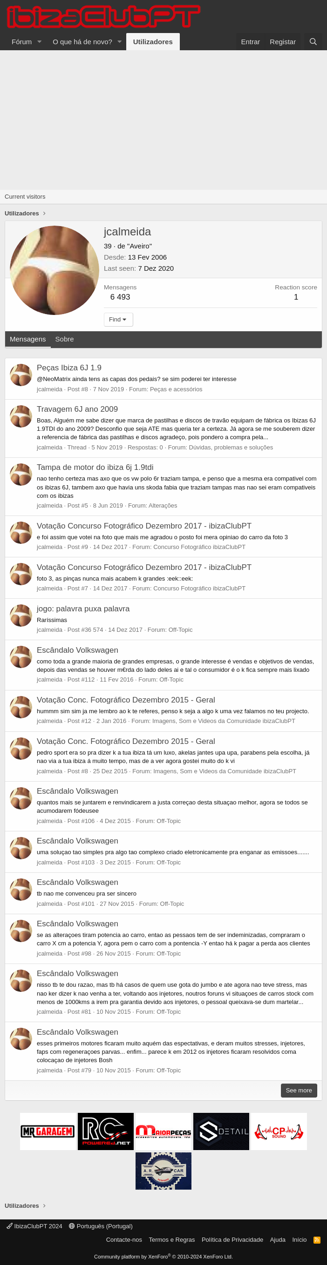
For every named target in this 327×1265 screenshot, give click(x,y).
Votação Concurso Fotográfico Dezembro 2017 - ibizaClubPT (144, 526)
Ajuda (278, 1239)
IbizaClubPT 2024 (34, 1226)
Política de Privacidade (232, 1239)
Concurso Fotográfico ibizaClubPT (199, 546)
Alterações (163, 505)
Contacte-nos (124, 1239)
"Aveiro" (139, 246)
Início (299, 1239)
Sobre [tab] (64, 339)
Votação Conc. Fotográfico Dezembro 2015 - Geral (126, 700)
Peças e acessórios (176, 389)
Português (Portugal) (101, 1226)
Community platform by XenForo (163, 1256)
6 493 (120, 297)
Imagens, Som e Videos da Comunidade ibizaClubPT (223, 720)
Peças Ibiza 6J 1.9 (69, 367)
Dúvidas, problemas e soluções (231, 447)
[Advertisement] (163, 120)
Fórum (22, 42)
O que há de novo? (82, 42)
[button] (39, 41)
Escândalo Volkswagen (77, 650)
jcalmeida (49, 389)
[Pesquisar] (313, 41)
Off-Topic (181, 629)
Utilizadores (153, 42)
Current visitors (25, 196)
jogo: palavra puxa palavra (83, 608)
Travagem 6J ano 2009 (77, 409)
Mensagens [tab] (28, 339)
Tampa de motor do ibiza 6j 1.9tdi (95, 467)
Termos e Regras (172, 1239)
